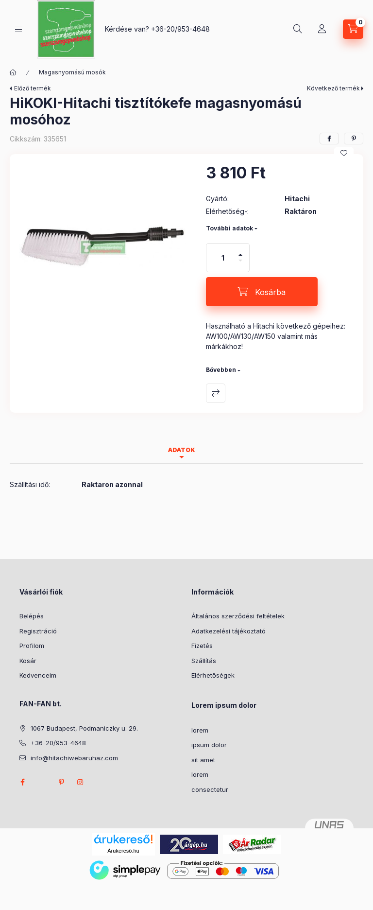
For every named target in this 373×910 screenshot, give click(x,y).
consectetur (209, 789)
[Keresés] (297, 29)
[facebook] (329, 138)
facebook (22, 782)
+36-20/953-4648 (180, 29)
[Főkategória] (13, 72)
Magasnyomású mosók (72, 72)
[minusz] (240, 265)
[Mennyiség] (223, 258)
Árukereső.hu (123, 851)
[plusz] (240, 251)
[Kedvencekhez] (344, 153)
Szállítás (203, 661)
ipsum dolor (209, 745)
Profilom (31, 645)
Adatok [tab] (181, 450)
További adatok (229, 228)
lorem (199, 730)
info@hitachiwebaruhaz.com (74, 758)
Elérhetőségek (213, 675)
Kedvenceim (37, 675)
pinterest (61, 782)
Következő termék (333, 88)
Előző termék (32, 88)
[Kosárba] (262, 291)
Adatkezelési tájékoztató (228, 631)
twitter (41, 782)
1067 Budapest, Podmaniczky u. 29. (84, 728)
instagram (80, 782)
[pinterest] (353, 138)
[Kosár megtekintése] (353, 29)
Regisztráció (38, 631)
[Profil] (322, 29)
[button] (102, 247)
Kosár (27, 661)
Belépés (31, 616)
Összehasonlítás (215, 393)
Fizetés (202, 645)
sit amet (203, 760)
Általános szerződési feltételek (238, 616)
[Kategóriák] (18, 29)
